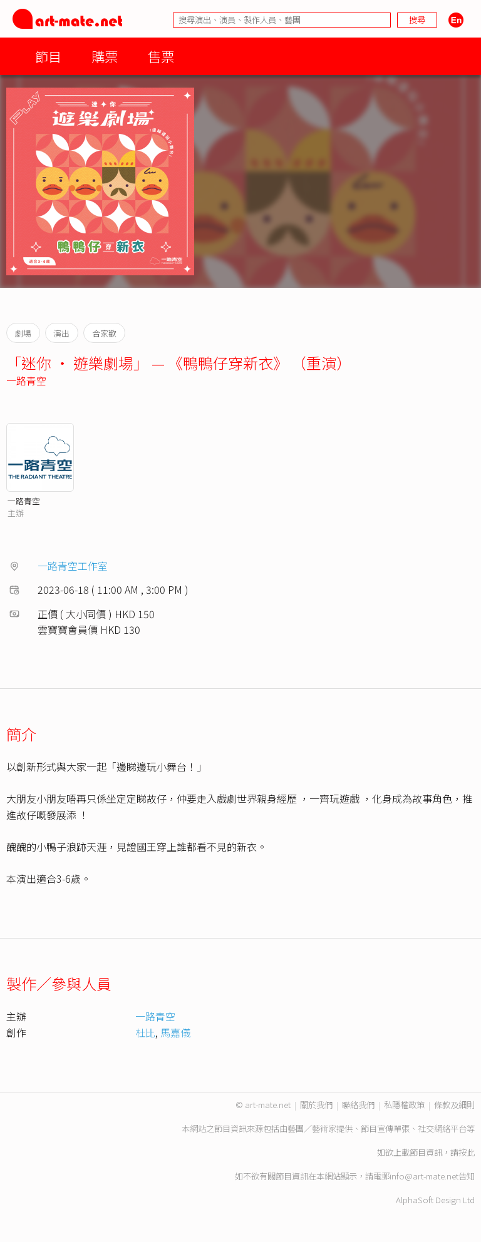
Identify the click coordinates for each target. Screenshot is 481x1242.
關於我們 (316, 1105)
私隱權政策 (404, 1105)
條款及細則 (454, 1105)
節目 (48, 56)
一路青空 (26, 380)
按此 (466, 1152)
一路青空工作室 (73, 565)
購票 (104, 56)
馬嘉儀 (175, 1032)
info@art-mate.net (424, 1176)
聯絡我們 (358, 1105)
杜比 (145, 1032)
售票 (161, 56)
